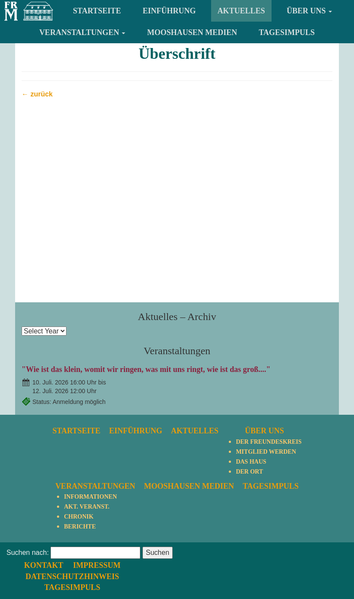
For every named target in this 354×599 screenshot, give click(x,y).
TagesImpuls (287, 32)
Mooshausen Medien (192, 32)
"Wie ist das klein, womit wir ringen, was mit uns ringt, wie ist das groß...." (146, 369)
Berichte (80, 526)
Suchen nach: (27, 574)
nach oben (327, 552)
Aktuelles (241, 10)
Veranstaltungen (82, 32)
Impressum (256, 552)
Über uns (309, 10)
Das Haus (251, 461)
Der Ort (249, 471)
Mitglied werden (266, 451)
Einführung (169, 10)
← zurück (37, 94)
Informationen (90, 496)
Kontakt (204, 552)
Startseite (97, 10)
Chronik (78, 516)
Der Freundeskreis (268, 442)
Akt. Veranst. (86, 506)
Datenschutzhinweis (232, 562)
